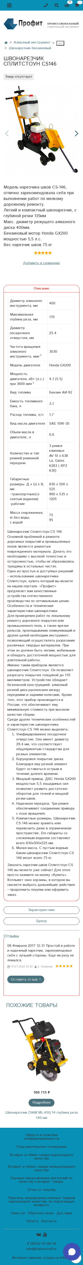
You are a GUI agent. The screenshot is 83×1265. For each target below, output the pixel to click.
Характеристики (41, 910)
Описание (41, 288)
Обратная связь (41, 1213)
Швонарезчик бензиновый (30, 48)
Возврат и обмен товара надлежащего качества (41, 1156)
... (60, 43)
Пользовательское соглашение (41, 1146)
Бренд (41, 921)
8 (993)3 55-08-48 (41, 1243)
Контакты (49, 1221)
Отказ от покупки (41, 1189)
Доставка (64, 1213)
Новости (18, 1213)
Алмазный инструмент (32, 42)
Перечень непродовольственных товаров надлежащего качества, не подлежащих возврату (41, 1201)
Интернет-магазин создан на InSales (41, 1258)
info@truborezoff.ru (41, 1249)
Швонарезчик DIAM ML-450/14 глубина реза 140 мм (41, 1115)
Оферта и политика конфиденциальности (41, 1137)
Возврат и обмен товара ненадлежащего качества (41, 1168)
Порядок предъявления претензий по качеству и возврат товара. (41, 1180)
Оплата (32, 1221)
